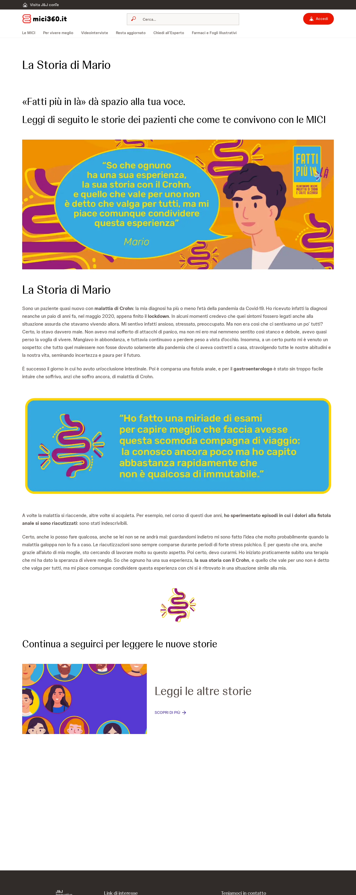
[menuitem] (30, 33)
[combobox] (183, 19)
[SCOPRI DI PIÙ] (171, 713)
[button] (178, 204)
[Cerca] (186, 19)
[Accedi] (318, 19)
